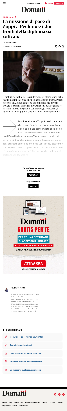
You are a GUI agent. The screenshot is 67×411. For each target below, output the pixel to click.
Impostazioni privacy (9, 405)
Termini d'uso (18, 403)
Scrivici (44, 403)
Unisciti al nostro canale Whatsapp (26, 353)
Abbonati (33, 175)
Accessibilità (23, 405)
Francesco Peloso (10, 43)
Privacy (4, 403)
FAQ (10, 403)
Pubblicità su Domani (32, 403)
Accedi (33, 186)
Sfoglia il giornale (34, 3)
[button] (55, 46)
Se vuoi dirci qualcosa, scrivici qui (25, 369)
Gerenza (59, 403)
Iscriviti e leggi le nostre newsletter (26, 336)
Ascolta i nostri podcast (21, 345)
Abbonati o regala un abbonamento (26, 361)
